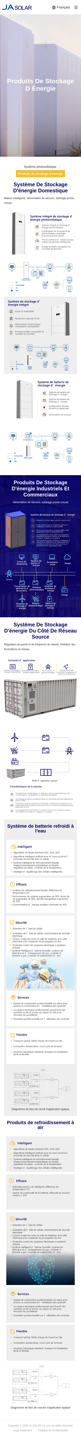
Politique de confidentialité (53, 1430)
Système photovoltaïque (40, 166)
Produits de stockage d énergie (40, 173)
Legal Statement (22, 1430)
